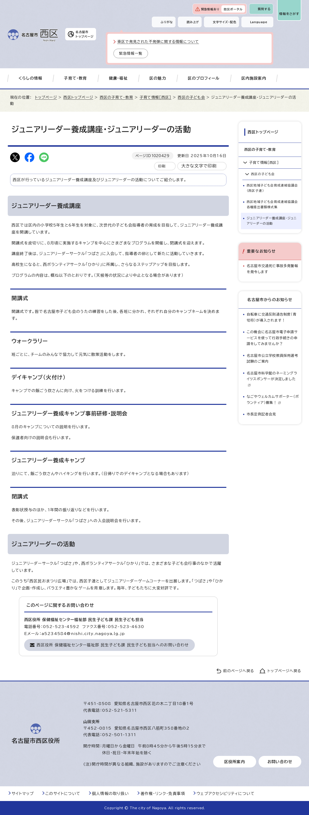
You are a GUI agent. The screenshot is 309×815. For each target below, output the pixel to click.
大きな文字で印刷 (199, 166)
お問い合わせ (279, 762)
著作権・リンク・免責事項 (162, 793)
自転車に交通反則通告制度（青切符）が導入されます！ (271, 317)
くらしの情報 (30, 78)
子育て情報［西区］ (155, 97)
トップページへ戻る (284, 671)
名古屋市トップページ (85, 34)
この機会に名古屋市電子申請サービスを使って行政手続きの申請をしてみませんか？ (272, 337)
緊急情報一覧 (130, 53)
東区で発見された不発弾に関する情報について (158, 41)
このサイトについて (62, 793)
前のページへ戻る (238, 671)
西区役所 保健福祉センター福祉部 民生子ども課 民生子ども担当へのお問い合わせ (113, 645)
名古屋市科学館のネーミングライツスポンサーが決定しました (272, 379)
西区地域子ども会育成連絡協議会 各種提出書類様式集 (273, 204)
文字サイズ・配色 (224, 22)
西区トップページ (78, 97)
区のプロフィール (204, 78)
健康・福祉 (118, 78)
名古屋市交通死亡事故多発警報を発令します (272, 268)
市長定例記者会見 (261, 414)
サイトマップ (23, 793)
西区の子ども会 (191, 97)
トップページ (46, 97)
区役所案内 (234, 762)
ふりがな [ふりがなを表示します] (167, 22)
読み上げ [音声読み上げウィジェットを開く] (193, 22)
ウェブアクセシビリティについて (226, 793)
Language (258, 22)
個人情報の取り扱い (110, 793)
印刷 (161, 166)
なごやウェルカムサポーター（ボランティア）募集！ (273, 399)
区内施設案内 (253, 78)
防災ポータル (233, 9)
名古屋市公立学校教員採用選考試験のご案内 (272, 358)
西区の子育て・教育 (116, 97)
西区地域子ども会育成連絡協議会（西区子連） (272, 188)
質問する (264, 8)
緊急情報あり (210, 9)
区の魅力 (157, 78)
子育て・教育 (75, 78)
